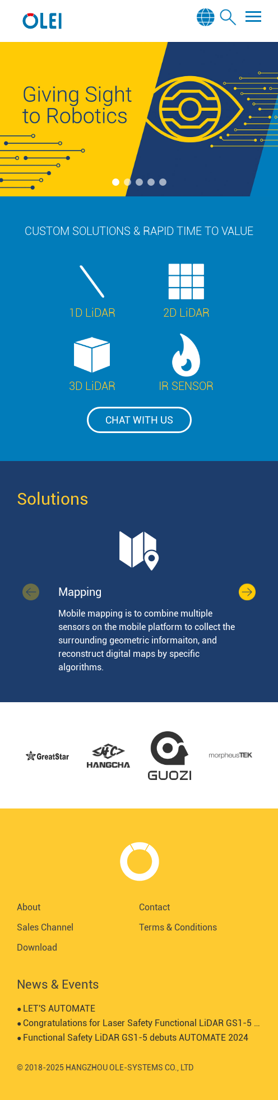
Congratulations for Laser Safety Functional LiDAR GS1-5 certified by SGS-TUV (139, 1023)
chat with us (139, 420)
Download (37, 947)
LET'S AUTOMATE (56, 1008)
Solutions (53, 499)
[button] (115, 182)
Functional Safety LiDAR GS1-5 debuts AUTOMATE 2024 (132, 1037)
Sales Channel (45, 927)
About (28, 907)
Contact (154, 907)
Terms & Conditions (178, 927)
